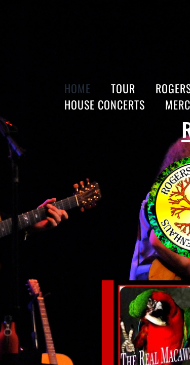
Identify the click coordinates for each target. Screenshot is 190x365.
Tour (123, 88)
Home (77, 88)
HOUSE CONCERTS (104, 104)
